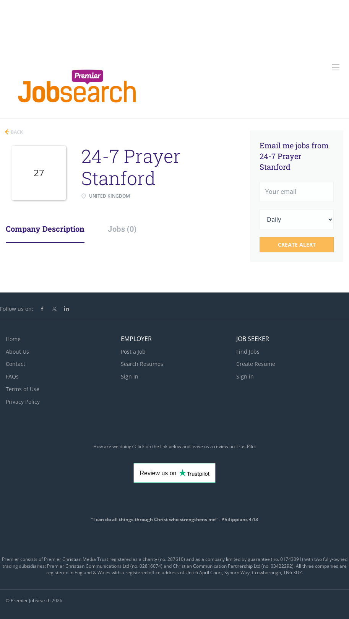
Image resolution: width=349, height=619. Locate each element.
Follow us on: (16, 308)
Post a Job (133, 351)
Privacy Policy (23, 401)
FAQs (12, 376)
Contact (15, 363)
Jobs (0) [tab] (122, 229)
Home (13, 339)
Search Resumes (142, 363)
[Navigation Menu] (335, 67)
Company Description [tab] (45, 229)
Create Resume (255, 363)
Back (16, 132)
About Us (17, 351)
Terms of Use (22, 389)
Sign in (129, 376)
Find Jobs (248, 351)
